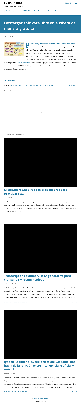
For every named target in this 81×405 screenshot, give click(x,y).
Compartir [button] (72, 85)
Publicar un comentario (19, 302)
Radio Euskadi (28, 85)
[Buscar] (68, 3)
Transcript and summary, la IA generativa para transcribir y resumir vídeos (37, 277)
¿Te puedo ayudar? (11, 10)
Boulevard (14, 85)
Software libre (37, 85)
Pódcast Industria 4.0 (42, 10)
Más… (57, 10)
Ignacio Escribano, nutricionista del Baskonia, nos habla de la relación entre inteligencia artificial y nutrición (39, 365)
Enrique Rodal (14, 3)
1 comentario (16, 216)
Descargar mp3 (10, 80)
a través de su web (23, 63)
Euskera (20, 85)
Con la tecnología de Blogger (40, 398)
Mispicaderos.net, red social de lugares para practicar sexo (35, 191)
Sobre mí (26, 10)
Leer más (74, 216)
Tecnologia (46, 85)
